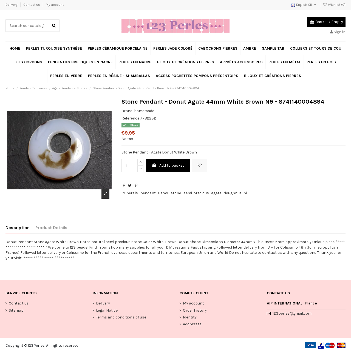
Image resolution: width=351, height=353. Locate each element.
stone (176, 193)
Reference (130, 118)
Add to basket (168, 165)
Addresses (192, 324)
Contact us (32, 5)
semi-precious (196, 193)
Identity (190, 317)
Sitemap (16, 310)
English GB (304, 5)
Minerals (130, 193)
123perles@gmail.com (292, 313)
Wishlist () (334, 5)
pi (245, 193)
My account (55, 5)
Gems (163, 193)
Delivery (11, 5)
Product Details (51, 227)
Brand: (127, 111)
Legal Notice (107, 310)
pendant (148, 193)
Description (17, 227)
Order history (195, 310)
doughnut (232, 193)
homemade (144, 111)
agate (216, 193)
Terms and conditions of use (121, 317)
